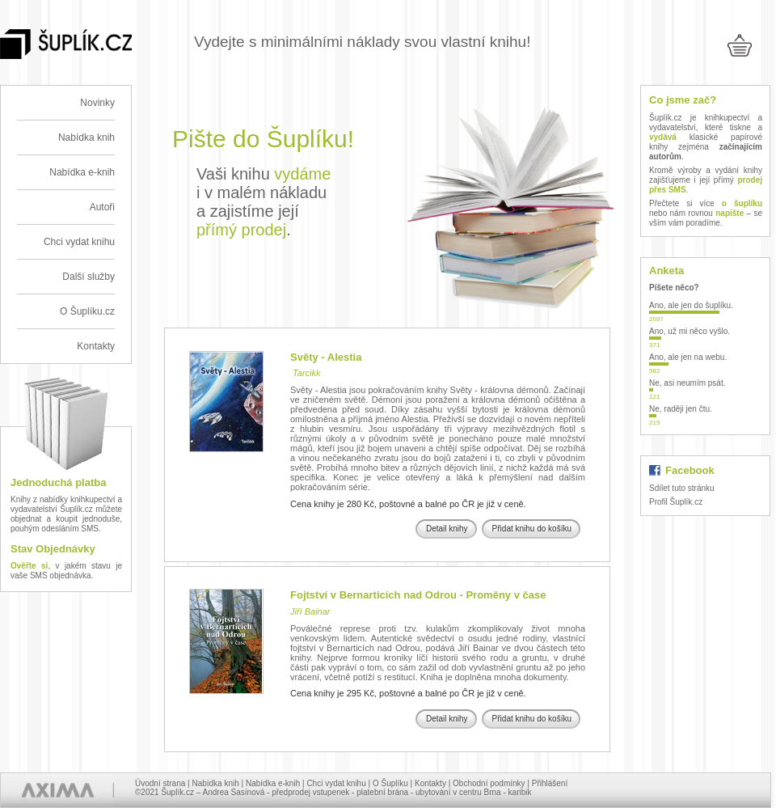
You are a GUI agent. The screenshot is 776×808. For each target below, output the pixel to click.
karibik (520, 792)
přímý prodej (241, 230)
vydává (663, 137)
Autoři (102, 207)
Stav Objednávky (53, 549)
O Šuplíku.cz (87, 311)
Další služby (88, 276)
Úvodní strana (160, 783)
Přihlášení (549, 783)
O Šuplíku (390, 783)
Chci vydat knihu (79, 241)
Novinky (97, 102)
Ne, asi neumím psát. (687, 383)
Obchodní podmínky (489, 783)
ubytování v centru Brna (458, 792)
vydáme (302, 174)
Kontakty (96, 346)
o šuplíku (742, 203)
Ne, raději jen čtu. (680, 408)
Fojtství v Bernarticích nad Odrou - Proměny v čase (418, 595)
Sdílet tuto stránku (682, 488)
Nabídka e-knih (82, 172)
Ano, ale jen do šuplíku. (691, 305)
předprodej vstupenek (310, 792)
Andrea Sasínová (234, 792)
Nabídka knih (86, 137)
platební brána (382, 792)
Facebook (690, 470)
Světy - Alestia (325, 357)
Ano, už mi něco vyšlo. (689, 331)
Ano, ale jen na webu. (688, 357)
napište (729, 213)
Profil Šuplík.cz (675, 501)
